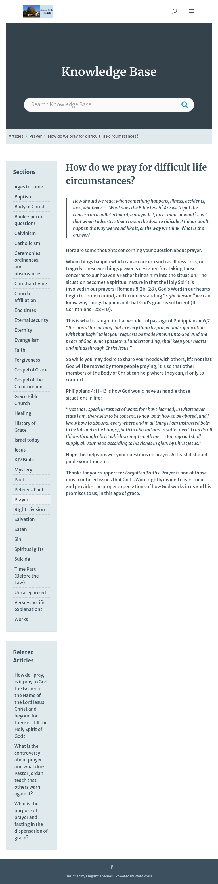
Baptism (23, 197)
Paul (19, 479)
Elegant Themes (99, 876)
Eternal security (31, 320)
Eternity (23, 330)
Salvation (24, 519)
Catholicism (27, 243)
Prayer (35, 136)
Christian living (30, 283)
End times (25, 310)
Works (21, 619)
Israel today (26, 440)
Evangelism (26, 340)
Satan (20, 529)
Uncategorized (30, 592)
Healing (22, 413)
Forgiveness (27, 360)
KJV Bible (24, 460)
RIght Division (29, 509)
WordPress (143, 876)
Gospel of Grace (30, 370)
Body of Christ (29, 206)
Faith (19, 350)
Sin (17, 539)
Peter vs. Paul (28, 489)
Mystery (23, 470)
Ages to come (28, 187)
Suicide (22, 559)
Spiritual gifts (29, 549)
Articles (16, 136)
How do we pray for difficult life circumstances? (93, 136)
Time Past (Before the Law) (26, 575)
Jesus (20, 450)
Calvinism (25, 233)
